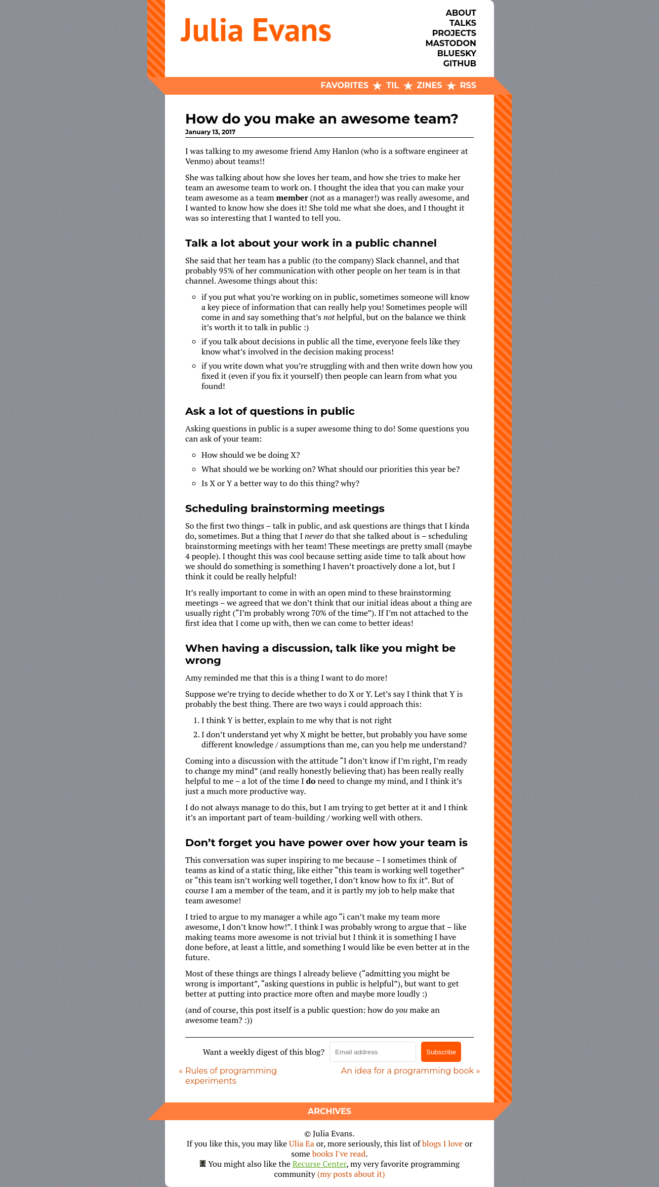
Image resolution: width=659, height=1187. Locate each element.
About (461, 13)
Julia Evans (256, 29)
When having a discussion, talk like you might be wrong (320, 654)
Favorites (344, 85)
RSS (468, 85)
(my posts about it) (351, 1173)
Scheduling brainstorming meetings (285, 508)
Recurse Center (320, 1163)
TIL (392, 85)
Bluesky (456, 53)
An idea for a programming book (407, 1071)
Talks (462, 23)
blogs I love (442, 1143)
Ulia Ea (301, 1143)
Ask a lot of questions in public (270, 411)
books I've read (339, 1153)
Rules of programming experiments (231, 1076)
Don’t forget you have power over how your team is (326, 842)
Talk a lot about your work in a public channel (311, 242)
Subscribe (441, 1052)
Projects (454, 33)
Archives (329, 1111)
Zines (429, 85)
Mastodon (451, 43)
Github (459, 63)
